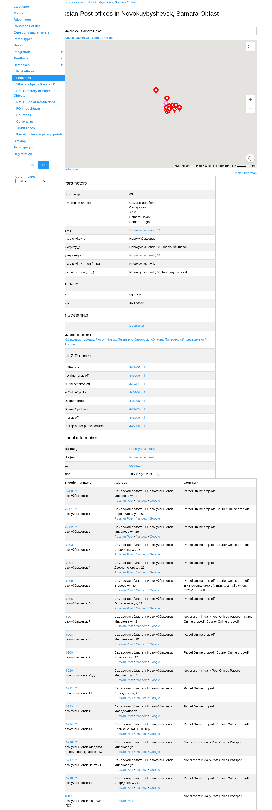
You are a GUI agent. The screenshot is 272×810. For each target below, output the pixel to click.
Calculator (21, 6)
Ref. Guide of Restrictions (34, 102)
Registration (23, 154)
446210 (84, 670)
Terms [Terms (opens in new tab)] (252, 166)
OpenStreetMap (86, 169)
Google (168, 500)
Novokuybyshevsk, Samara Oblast (105, 37)
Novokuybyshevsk (152, 457)
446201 (145, 384)
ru (33, 164)
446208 (84, 634)
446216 (84, 742)
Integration (38, 52)
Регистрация (24, 147)
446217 (84, 760)
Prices (18, 13)
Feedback (38, 58)
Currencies (23, 121)
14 (74, 724)
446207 (84, 616)
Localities (22, 78)
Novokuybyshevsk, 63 (155, 255)
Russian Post (136, 500)
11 (74, 670)
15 (74, 742)
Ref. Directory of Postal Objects (32, 93)
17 (74, 778)
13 (74, 706)
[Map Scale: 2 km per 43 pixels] (239, 166)
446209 (84, 652)
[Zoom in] (250, 99)
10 (74, 652)
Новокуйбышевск (152, 449)
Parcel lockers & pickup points (38, 134)
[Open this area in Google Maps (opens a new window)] (76, 165)
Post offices (24, 71)
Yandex (154, 500)
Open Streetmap (245, 173)
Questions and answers (31, 32)
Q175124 (146, 465)
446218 (84, 778)
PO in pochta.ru (27, 108)
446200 (145, 367)
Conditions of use (27, 26)
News (18, 45)
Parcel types (23, 39)
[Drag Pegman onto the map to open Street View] (250, 158)
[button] (188, 108)
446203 (84, 545)
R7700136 (147, 326)
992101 (84, 796)
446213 (84, 706)
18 (74, 796)
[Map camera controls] (250, 143)
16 (74, 760)
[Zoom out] (250, 108)
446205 (145, 375)
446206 (84, 598)
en (44, 164)
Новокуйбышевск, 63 (155, 230)
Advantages (23, 19)
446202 (84, 527)
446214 (84, 724)
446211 (84, 688)
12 (74, 688)
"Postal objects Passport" (34, 84)
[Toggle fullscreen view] (250, 46)
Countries (22, 115)
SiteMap (20, 141)
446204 (84, 563)
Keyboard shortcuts (184, 166)
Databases (22, 65)
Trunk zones (24, 128)
